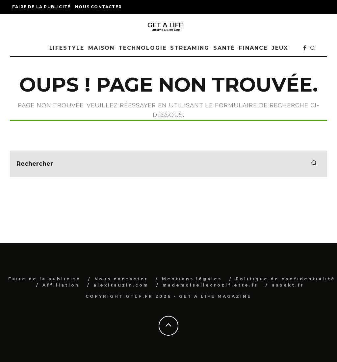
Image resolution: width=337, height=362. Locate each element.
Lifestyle (66, 48)
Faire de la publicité (41, 6)
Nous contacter (98, 6)
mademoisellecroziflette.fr (210, 285)
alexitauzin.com (121, 285)
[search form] (168, 164)
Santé (224, 48)
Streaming (189, 48)
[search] (314, 164)
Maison (101, 48)
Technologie (142, 48)
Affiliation (61, 285)
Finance (253, 48)
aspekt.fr (288, 285)
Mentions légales (192, 278)
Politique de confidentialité (285, 278)
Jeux (280, 48)
